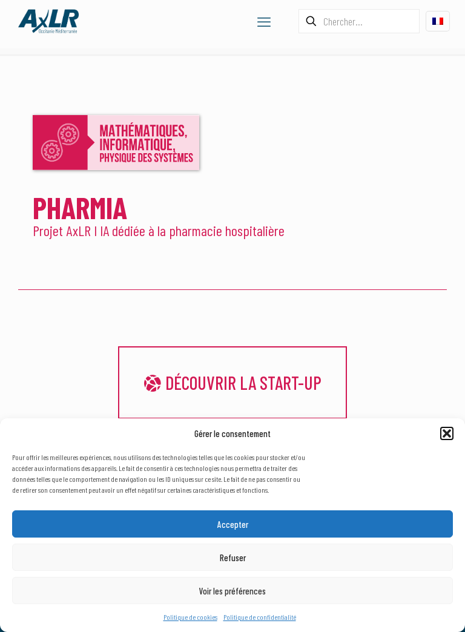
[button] (447, 433)
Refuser (233, 557)
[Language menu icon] (438, 21)
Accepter (232, 524)
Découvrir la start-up (232, 382)
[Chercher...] (359, 21)
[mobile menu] (264, 21)
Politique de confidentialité (259, 617)
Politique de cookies (190, 617)
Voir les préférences (232, 590)
